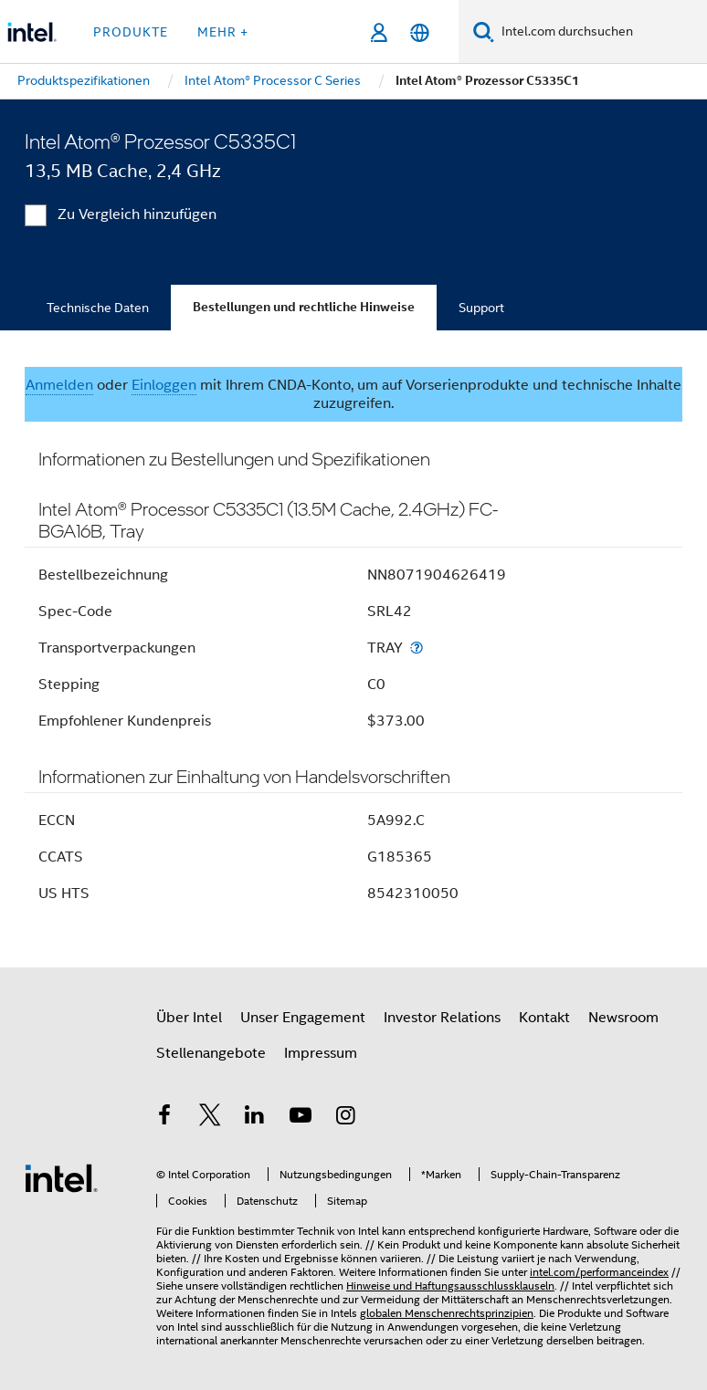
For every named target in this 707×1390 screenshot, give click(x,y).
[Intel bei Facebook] (164, 1118)
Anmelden (59, 385)
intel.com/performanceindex (599, 1272)
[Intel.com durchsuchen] (600, 31)
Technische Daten (98, 307)
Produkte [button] (130, 32)
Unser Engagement (302, 1018)
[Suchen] (483, 31)
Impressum (320, 1053)
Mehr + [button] (222, 32)
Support (481, 307)
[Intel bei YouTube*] (300, 1118)
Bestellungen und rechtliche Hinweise (304, 307)
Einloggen (164, 385)
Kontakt (544, 1018)
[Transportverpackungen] (416, 647)
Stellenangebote (211, 1053)
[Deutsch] (420, 32)
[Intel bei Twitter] (210, 1118)
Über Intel (189, 1018)
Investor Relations (442, 1018)
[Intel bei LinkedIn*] (254, 1118)
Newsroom (623, 1018)
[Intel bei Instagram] (345, 1118)
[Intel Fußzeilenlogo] (61, 1177)
